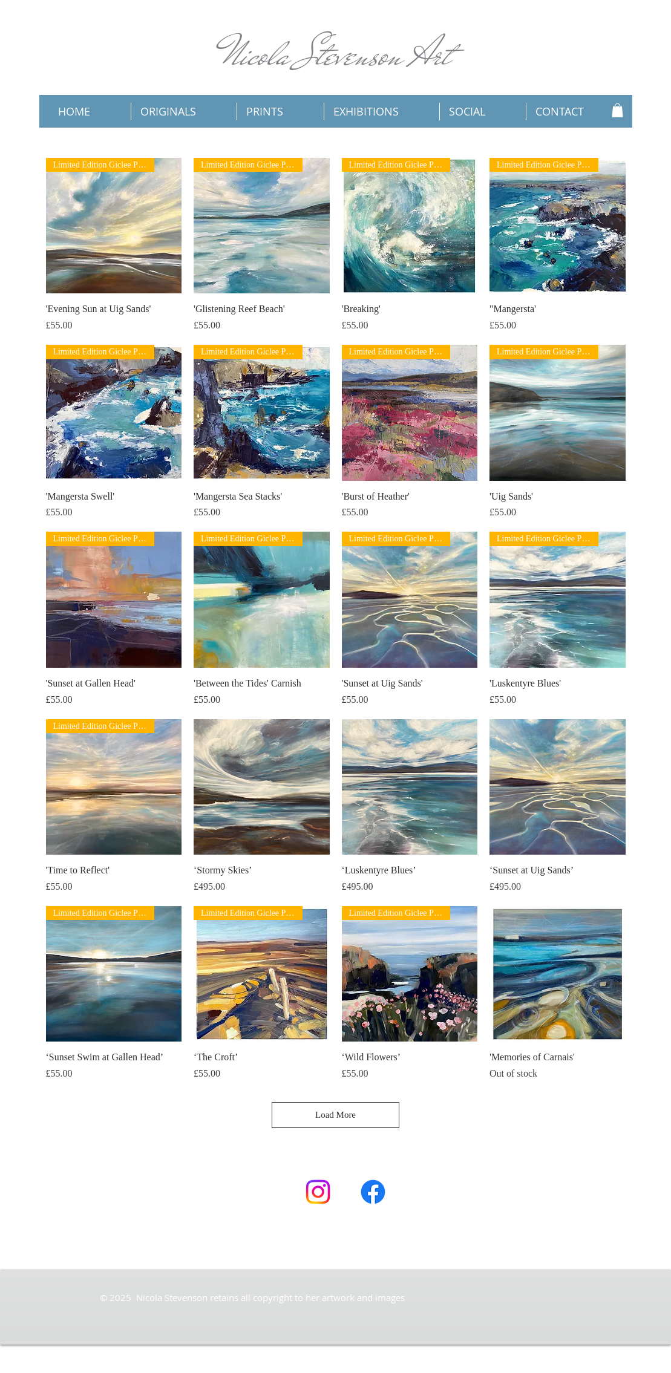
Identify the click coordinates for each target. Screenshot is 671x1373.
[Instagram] (318, 1192)
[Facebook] (373, 1192)
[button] (617, 110)
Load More (335, 1115)
